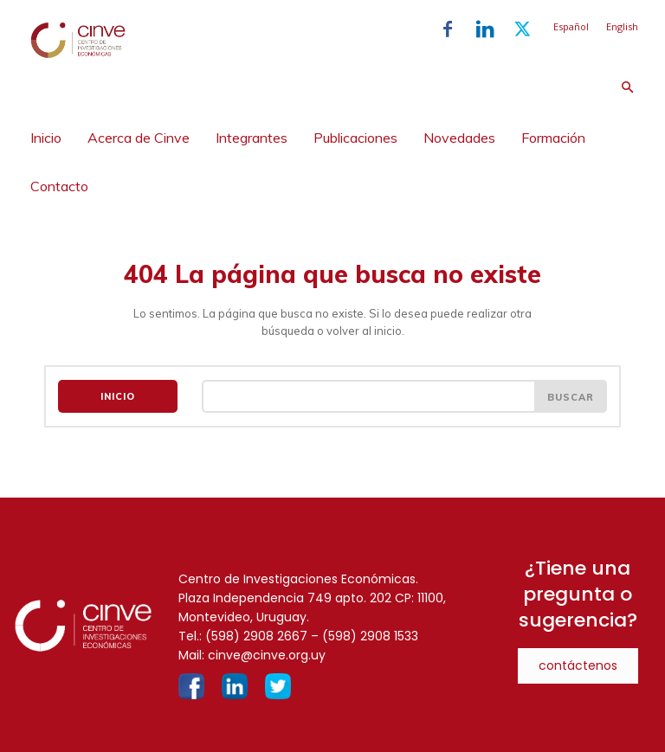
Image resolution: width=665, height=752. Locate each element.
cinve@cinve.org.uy (267, 654)
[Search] (570, 396)
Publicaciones (355, 137)
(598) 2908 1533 (370, 635)
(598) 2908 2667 (256, 635)
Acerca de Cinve (138, 137)
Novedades (459, 137)
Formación (553, 137)
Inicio (45, 137)
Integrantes (251, 137)
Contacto (59, 186)
